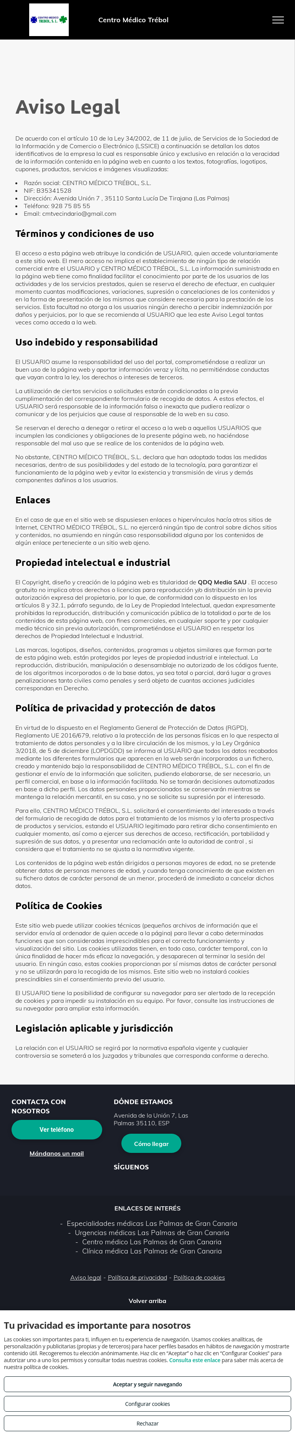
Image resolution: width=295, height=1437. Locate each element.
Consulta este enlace (194, 1360)
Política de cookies (199, 1277)
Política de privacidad (137, 1277)
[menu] (278, 20)
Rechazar (147, 1423)
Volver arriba (147, 1301)
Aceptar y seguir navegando (147, 1384)
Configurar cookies (147, 1403)
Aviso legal (85, 1277)
